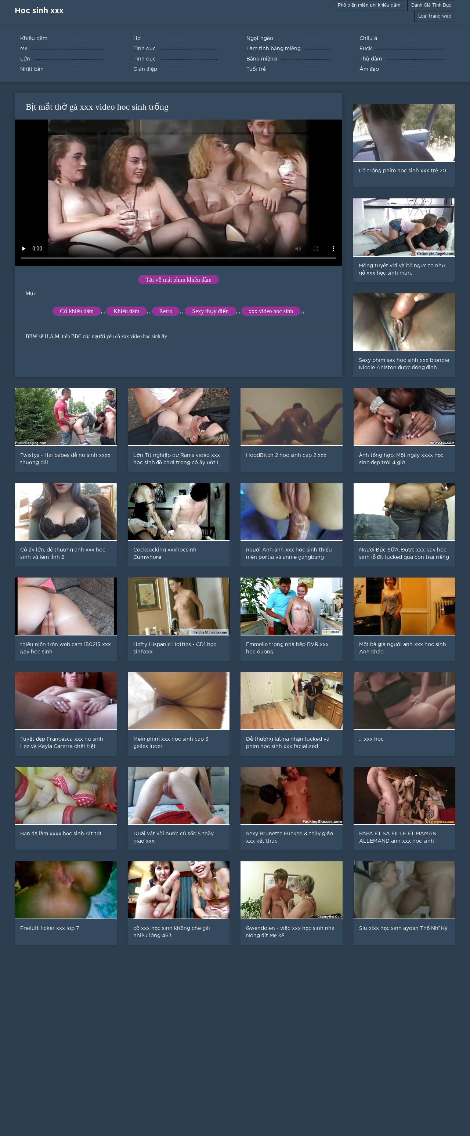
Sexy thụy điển (210, 311)
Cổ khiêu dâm (77, 311)
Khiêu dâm (126, 311)
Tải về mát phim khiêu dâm (178, 279)
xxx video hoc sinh (271, 311)
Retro (166, 311)
